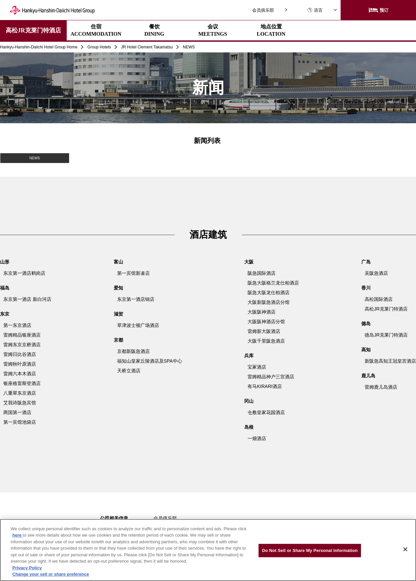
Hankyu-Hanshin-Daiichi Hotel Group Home (38, 47)
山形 (4, 261)
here (17, 535)
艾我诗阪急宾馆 (19, 402)
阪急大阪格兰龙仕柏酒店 (273, 282)
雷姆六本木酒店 (19, 373)
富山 (118, 261)
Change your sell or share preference (50, 574)
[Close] (405, 549)
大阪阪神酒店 (262, 311)
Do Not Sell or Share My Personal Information (310, 550)
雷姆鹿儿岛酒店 (381, 386)
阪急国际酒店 (262, 272)
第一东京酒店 (17, 325)
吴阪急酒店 (376, 272)
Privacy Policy (27, 567)
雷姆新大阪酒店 (264, 331)
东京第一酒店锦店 (135, 299)
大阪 (249, 261)
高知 (366, 349)
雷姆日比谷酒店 (19, 354)
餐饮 (154, 30)
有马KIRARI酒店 (265, 386)
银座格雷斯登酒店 (22, 383)
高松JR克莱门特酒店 (33, 30)
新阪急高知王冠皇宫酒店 (390, 360)
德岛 (366, 323)
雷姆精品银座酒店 (22, 334)
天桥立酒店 (128, 370)
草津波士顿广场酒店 (138, 325)
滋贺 (118, 313)
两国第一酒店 (17, 412)
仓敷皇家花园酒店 (266, 412)
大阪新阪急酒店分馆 (269, 302)
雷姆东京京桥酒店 (22, 344)
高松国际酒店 (379, 299)
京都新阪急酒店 (133, 351)
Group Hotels (99, 47)
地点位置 (271, 30)
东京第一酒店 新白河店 (27, 299)
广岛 (366, 261)
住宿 (95, 30)
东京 (4, 313)
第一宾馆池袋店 (19, 421)
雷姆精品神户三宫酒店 (271, 376)
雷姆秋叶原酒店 (19, 363)
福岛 (4, 287)
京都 (118, 339)
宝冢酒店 (257, 366)
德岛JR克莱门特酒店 (386, 334)
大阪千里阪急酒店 (266, 340)
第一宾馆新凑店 (133, 272)
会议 (212, 30)
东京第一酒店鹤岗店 (24, 272)
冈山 (249, 400)
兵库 (249, 355)
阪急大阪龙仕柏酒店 (269, 292)
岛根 (249, 426)
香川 (366, 287)
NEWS (35, 158)
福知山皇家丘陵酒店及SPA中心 (149, 360)
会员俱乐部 (263, 10)
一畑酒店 (257, 438)
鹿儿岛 (368, 375)
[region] (208, 550)
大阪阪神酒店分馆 (266, 321)
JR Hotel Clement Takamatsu (147, 47)
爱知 (118, 287)
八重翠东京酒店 (19, 392)
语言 (315, 10)
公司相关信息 (114, 518)
